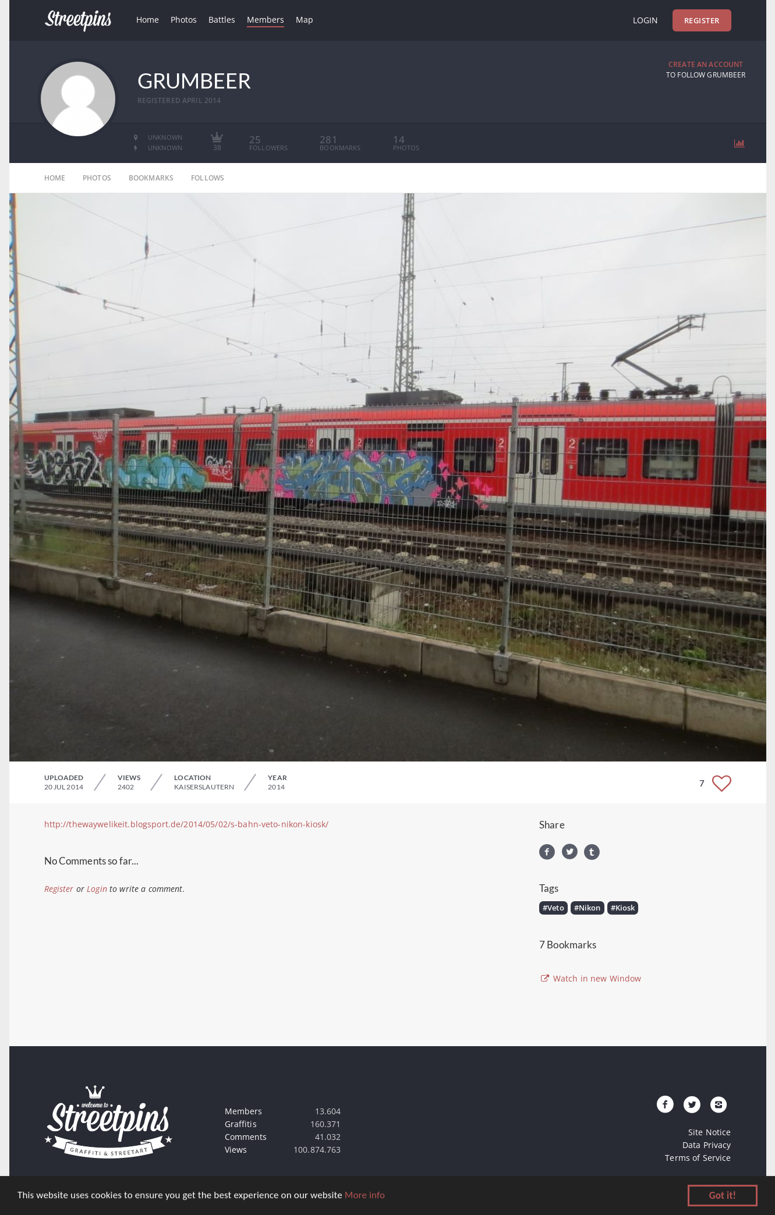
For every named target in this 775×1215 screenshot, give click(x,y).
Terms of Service (698, 1157)
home (55, 178)
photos (97, 178)
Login (645, 20)
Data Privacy (706, 1144)
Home (147, 19)
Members (265, 19)
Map (304, 19)
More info (365, 1197)
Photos (184, 19)
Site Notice (709, 1132)
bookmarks (151, 178)
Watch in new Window (590, 978)
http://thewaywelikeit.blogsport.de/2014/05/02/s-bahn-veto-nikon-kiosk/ (186, 824)
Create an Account (705, 64)
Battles (221, 19)
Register (702, 20)
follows (207, 178)
